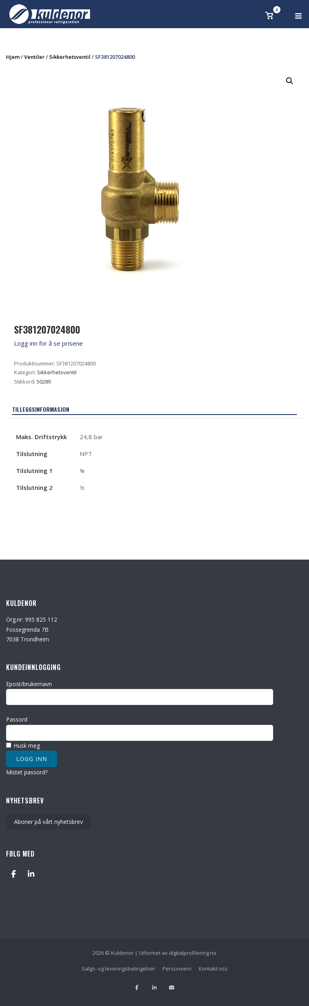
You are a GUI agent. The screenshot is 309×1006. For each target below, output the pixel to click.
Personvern (177, 968)
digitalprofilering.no (192, 952)
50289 (44, 381)
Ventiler (34, 56)
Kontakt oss (213, 968)
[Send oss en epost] (171, 988)
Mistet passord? (26, 772)
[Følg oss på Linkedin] (154, 988)
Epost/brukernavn (29, 684)
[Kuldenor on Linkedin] (30, 874)
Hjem (13, 56)
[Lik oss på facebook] (137, 988)
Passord (16, 719)
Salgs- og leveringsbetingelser (118, 968)
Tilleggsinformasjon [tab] (40, 409)
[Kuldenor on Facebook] (13, 874)
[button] (289, 81)
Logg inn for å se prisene (48, 343)
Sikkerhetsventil (70, 56)
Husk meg (23, 745)
